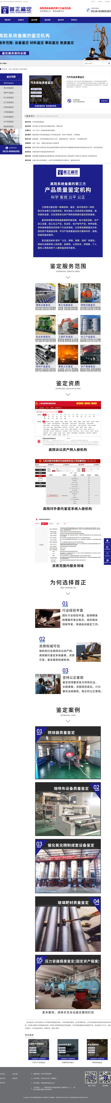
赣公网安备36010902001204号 (79, 1097)
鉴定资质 (48, 20)
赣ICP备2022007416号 (62, 1097)
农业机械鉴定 (9, 117)
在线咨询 (104, 101)
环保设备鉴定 (9, 107)
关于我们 (93, 1)
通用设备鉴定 (9, 83)
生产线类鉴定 (9, 122)
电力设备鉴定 (9, 88)
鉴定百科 (61, 20)
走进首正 (21, 20)
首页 (10, 69)
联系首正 (74, 20)
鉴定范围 (34, 20)
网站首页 (8, 20)
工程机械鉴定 (9, 112)
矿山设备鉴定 (9, 97)
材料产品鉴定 (9, 93)
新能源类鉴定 (9, 126)
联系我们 (100, 1)
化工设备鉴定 (9, 102)
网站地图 (107, 1)
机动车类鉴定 (23, 69)
